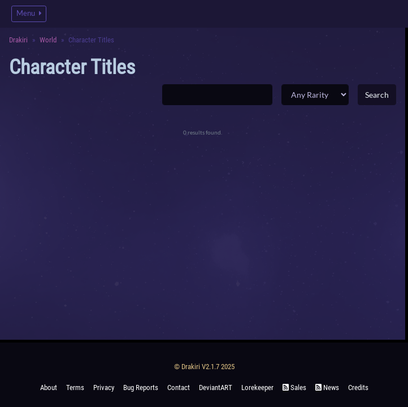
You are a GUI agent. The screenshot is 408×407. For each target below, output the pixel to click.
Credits (358, 387)
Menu (28, 13)
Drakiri (18, 40)
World (48, 40)
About (48, 387)
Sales (294, 387)
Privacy (103, 387)
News (327, 387)
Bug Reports (140, 387)
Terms (75, 387)
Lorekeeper (257, 387)
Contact (178, 387)
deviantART (215, 387)
